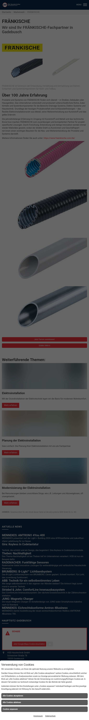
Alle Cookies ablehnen (12, 702)
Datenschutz (50, 716)
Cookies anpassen (10, 709)
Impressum (38, 716)
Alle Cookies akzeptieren (13, 696)
